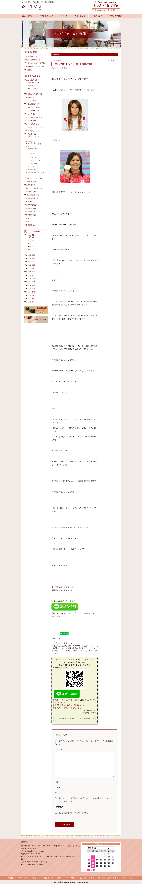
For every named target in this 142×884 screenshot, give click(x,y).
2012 (31, 298)
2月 (31, 246)
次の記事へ (111, 60)
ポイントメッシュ (32, 178)
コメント (59, 749)
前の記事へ (57, 60)
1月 (31, 249)
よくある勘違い (31, 104)
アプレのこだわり (47, 16)
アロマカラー (30, 110)
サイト (57, 793)
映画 (29, 85)
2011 (31, 302)
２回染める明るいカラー (86, 718)
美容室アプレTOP (15, 878)
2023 (31, 262)
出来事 (28, 185)
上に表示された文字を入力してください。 (72, 813)
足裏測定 (29, 225)
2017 (31, 282)
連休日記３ (30, 70)
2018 (31, 278)
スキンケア (30, 121)
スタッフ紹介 (79, 16)
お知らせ (29, 97)
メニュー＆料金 (26, 16)
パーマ (28, 131)
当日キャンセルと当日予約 (35, 63)
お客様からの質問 (32, 94)
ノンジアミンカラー (33, 127)
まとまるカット (33, 144)
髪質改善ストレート (34, 172)
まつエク (29, 100)
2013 (31, 295)
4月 (31, 240)
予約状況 (29, 181)
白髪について (32, 136)
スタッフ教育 (30, 124)
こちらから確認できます (75, 705)
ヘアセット (31, 163)
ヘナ (29, 166)
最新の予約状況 (31, 56)
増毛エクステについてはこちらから (67, 708)
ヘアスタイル (32, 160)
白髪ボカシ (30, 208)
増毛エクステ (30, 195)
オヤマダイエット (32, 117)
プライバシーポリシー (125, 878)
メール (57, 787)
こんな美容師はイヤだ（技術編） (64, 719)
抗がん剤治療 (30, 198)
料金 (27, 201)
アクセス (64, 16)
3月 (31, 243)
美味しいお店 (32, 88)
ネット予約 (95, 878)
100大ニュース (32, 82)
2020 (31, 272)
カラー (30, 147)
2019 (31, 275)
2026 (31, 235)
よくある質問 (97, 16)
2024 (31, 258)
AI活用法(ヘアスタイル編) (35, 66)
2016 (31, 285)
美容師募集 (30, 215)
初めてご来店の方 (32, 188)
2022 (31, 265)
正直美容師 (30, 205)
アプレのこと (30, 107)
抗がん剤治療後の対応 (34, 60)
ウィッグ (29, 114)
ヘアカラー (30, 134)
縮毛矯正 (31, 169)
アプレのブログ (115, 16)
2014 (31, 292)
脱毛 (27, 218)
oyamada (55, 54)
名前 (57, 782)
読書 (27, 222)
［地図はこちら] (73, 846)
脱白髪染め (32, 148)
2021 (31, 268)
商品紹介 (29, 191)
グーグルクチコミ (73, 651)
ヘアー (28, 142)
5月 (31, 237)
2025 (31, 255)
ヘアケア (31, 157)
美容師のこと (30, 212)
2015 (31, 288)
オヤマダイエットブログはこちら (64, 587)
